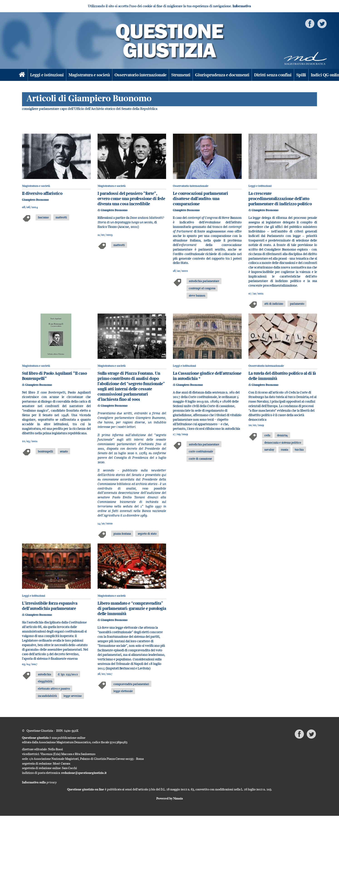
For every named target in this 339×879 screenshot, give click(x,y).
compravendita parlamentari (131, 684)
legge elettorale (123, 691)
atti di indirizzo (273, 303)
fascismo (43, 217)
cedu (267, 435)
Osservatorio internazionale (141, 74)
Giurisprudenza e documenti (222, 74)
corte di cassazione (200, 458)
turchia (299, 449)
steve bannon (197, 295)
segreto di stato (147, 533)
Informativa (242, 6)
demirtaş (282, 435)
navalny (269, 449)
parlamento (297, 303)
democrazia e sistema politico (282, 442)
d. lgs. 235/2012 (68, 674)
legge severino (73, 696)
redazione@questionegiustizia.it (84, 773)
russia (284, 449)
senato (64, 451)
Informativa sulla (39, 782)
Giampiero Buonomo (35, 199)
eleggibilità (45, 681)
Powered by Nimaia (169, 798)
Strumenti (180, 74)
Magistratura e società (89, 74)
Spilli (301, 74)
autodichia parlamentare (204, 281)
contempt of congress (202, 288)
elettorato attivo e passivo (54, 688)
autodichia (44, 674)
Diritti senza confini (273, 74)
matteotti (61, 217)
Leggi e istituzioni (47, 74)
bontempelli (45, 451)
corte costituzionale (201, 451)
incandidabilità (47, 696)
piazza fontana (122, 533)
